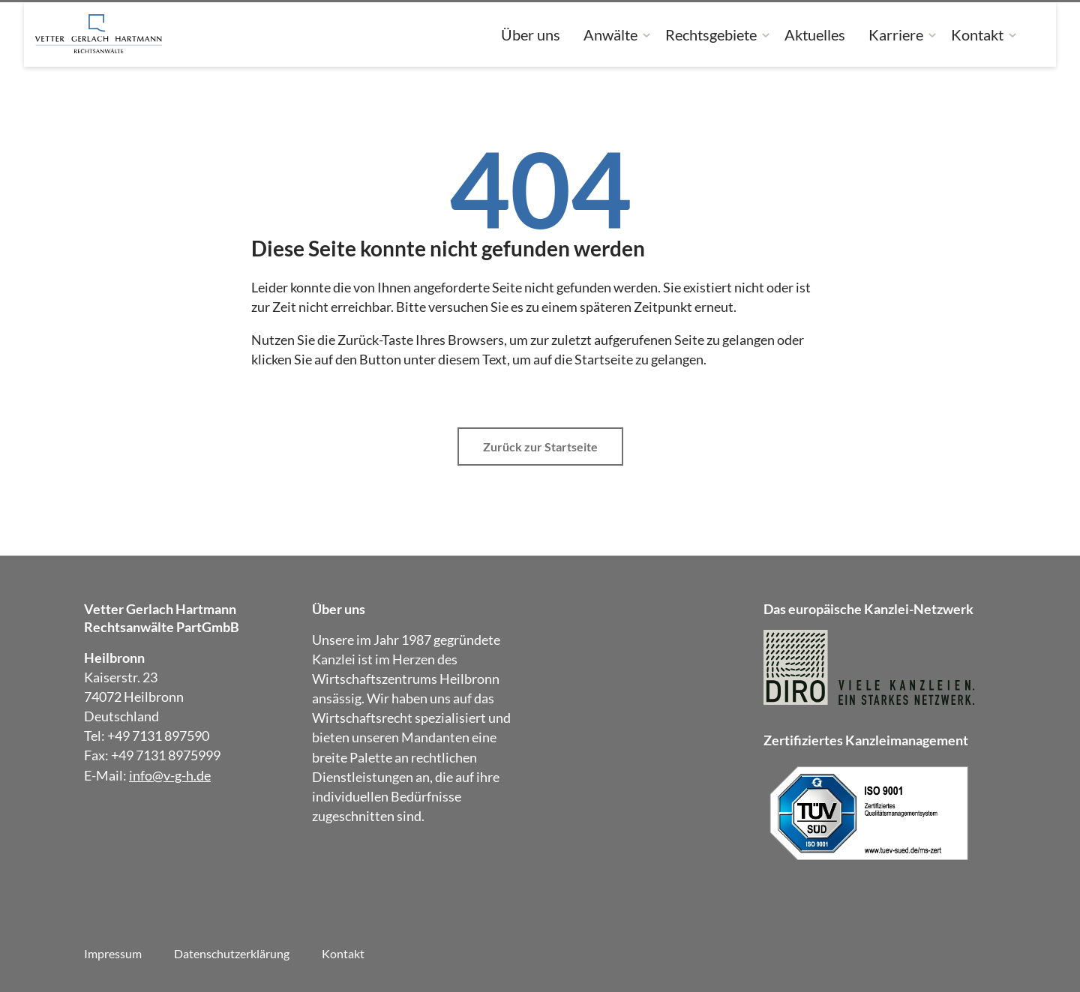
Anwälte (611, 34)
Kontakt (977, 34)
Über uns (530, 34)
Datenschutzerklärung (232, 953)
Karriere (895, 34)
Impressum (113, 953)
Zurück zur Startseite (540, 446)
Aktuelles (814, 34)
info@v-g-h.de (170, 775)
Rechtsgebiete (711, 34)
